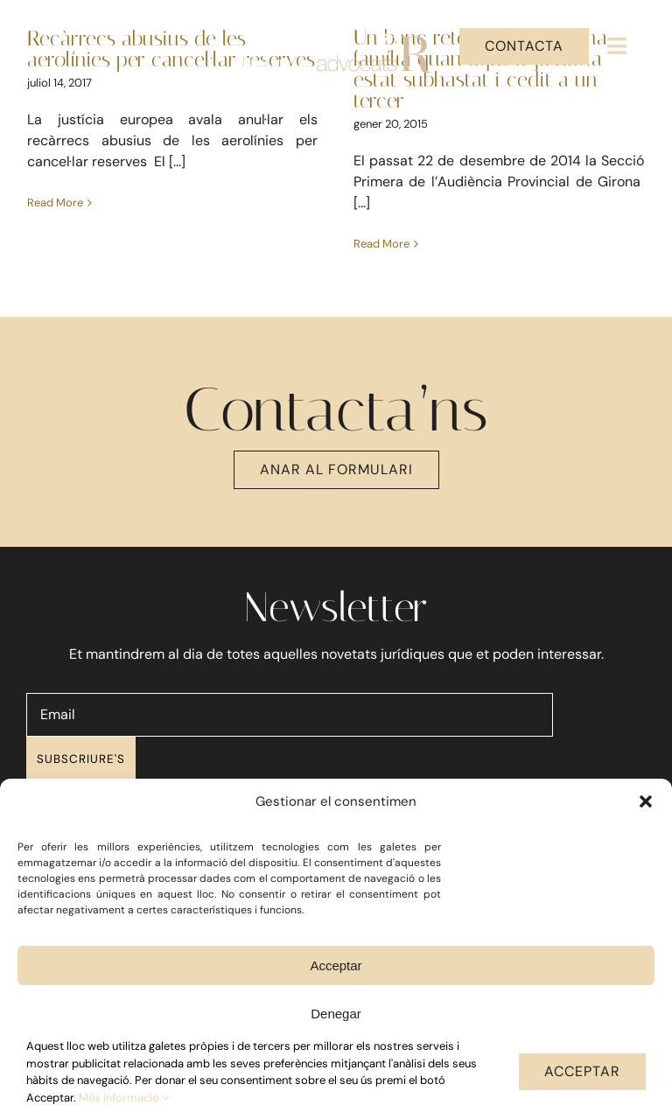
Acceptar (335, 965)
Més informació (124, 1097)
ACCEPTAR (582, 1071)
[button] (645, 801)
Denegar (336, 1013)
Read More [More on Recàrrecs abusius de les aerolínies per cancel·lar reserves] (55, 243)
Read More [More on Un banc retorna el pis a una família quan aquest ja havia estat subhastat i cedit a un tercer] (382, 243)
